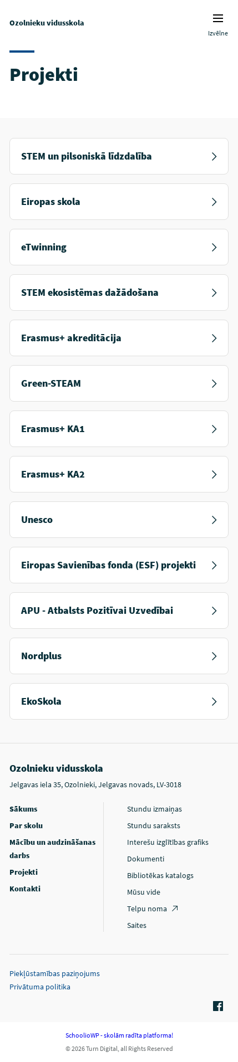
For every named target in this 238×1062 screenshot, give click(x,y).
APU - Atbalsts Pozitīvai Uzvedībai (119, 610)
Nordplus (119, 655)
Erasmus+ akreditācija (119, 337)
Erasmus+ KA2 (119, 474)
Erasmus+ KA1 (119, 428)
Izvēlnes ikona (218, 18)
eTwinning (119, 246)
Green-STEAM (119, 383)
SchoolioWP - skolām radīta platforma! (119, 1035)
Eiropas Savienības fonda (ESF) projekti (119, 564)
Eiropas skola (119, 201)
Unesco (119, 519)
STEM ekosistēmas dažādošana (119, 292)
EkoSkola (119, 701)
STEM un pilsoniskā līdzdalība (119, 156)
